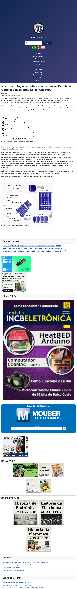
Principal (38, 53)
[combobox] (33, 43)
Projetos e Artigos (38, 75)
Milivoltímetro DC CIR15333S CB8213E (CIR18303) (18, 582)
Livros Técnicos (38, 69)
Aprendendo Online (38, 56)
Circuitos (38, 64)
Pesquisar (47, 43)
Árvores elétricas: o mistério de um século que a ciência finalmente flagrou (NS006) (34, 251)
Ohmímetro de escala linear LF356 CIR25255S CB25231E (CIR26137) (23, 588)
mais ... (38, 80)
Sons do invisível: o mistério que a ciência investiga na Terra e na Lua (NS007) (32, 249)
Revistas (38, 77)
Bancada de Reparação (38, 61)
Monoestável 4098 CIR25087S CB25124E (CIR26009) (19, 585)
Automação (38, 59)
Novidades (38, 72)
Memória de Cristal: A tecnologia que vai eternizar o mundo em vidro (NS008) (32, 246)
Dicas (38, 67)
